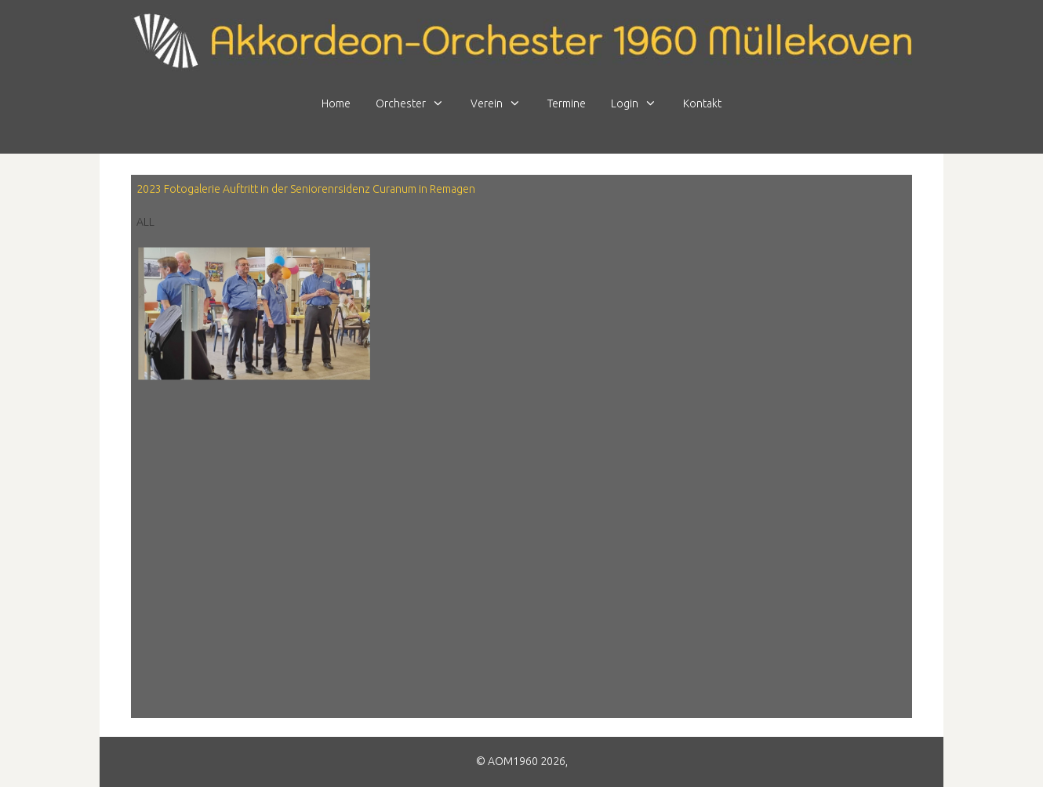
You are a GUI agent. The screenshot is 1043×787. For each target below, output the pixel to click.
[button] (253, 312)
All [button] (145, 222)
